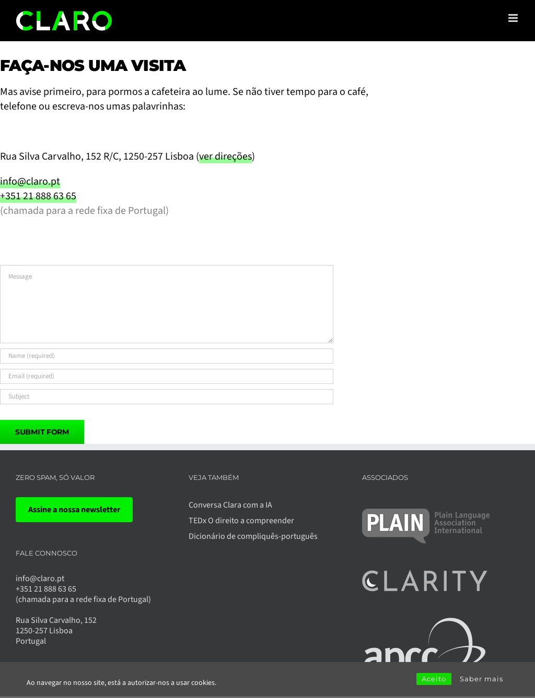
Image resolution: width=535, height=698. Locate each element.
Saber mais (481, 679)
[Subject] (166, 396)
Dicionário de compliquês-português (253, 536)
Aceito (434, 679)
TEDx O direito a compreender (241, 520)
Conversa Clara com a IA (230, 505)
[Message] (166, 304)
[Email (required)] (166, 376)
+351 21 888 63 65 (38, 196)
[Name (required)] (166, 356)
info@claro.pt (30, 181)
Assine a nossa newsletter (74, 509)
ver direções (225, 156)
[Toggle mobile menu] (513, 18)
